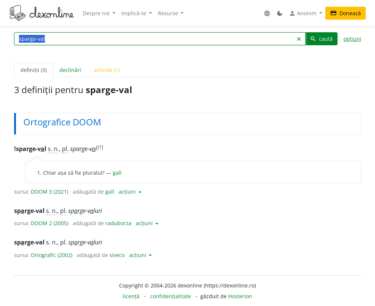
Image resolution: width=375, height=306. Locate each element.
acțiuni (128, 191)
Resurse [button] (169, 13)
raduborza (118, 223)
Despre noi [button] (97, 13)
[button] (267, 13)
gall (117, 172)
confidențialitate (170, 296)
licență (131, 296)
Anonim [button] (303, 13)
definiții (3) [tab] (33, 69)
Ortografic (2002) (51, 255)
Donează (345, 13)
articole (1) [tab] (107, 69)
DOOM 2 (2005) (49, 223)
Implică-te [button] (134, 13)
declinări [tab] (70, 69)
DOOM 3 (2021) (49, 191)
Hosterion (240, 296)
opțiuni (352, 38)
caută (321, 38)
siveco (117, 255)
